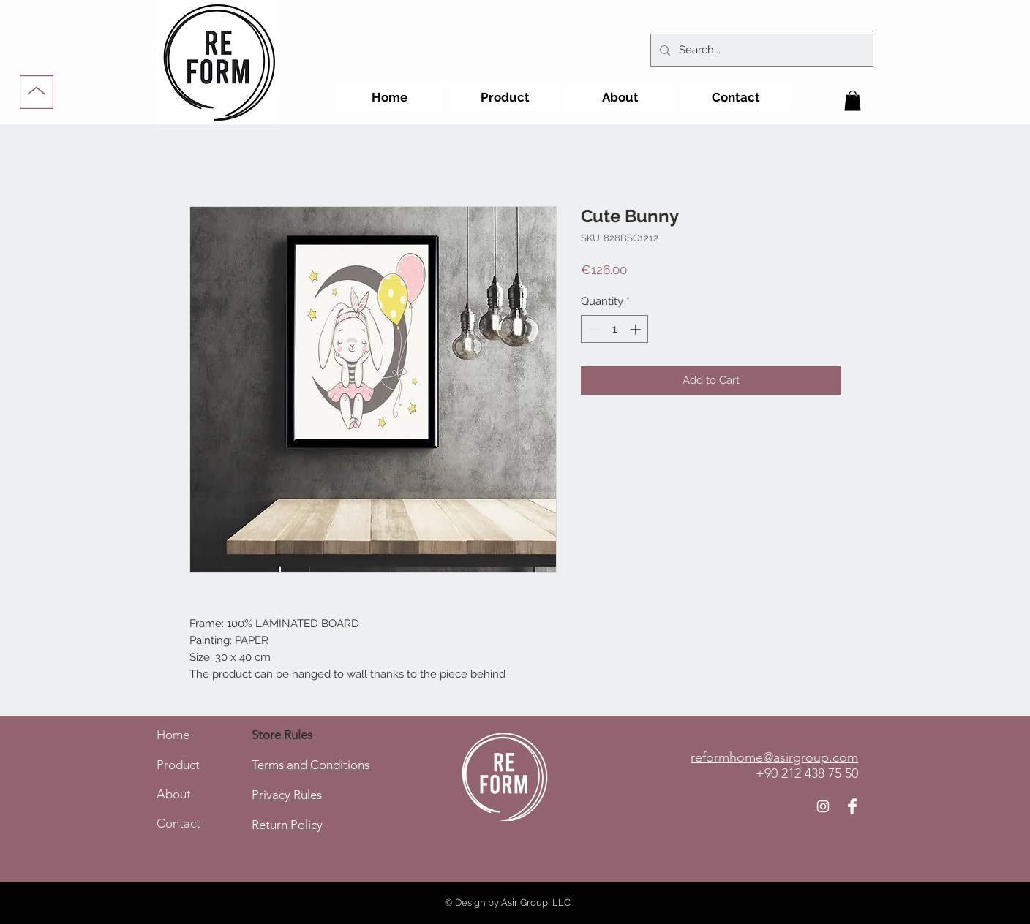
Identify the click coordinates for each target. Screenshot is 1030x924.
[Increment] (637, 329)
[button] (852, 100)
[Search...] (760, 50)
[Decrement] (593, 329)
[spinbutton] (615, 329)
